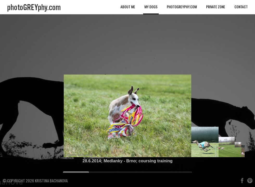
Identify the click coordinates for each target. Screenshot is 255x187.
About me (127, 6)
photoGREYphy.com (182, 6)
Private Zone (215, 6)
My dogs (150, 6)
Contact (241, 6)
